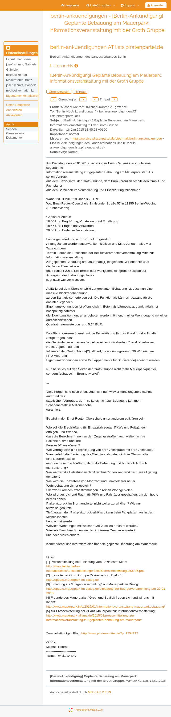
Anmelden (155, 5)
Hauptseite (70, 5)
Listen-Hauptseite (18, 105)
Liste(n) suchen (98, 5)
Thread (80, 91)
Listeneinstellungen (22, 50)
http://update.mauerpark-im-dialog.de (72, 579)
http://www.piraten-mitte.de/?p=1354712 (109, 633)
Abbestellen (14, 115)
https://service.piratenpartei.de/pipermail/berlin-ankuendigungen (117, 138)
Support (128, 5)
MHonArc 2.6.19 (99, 692)
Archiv (10, 124)
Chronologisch (59, 91)
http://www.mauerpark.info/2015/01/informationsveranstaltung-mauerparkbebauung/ (105, 606)
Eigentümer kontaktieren (22, 95)
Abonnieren (14, 110)
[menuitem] (70, 5)
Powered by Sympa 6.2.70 (88, 710)
